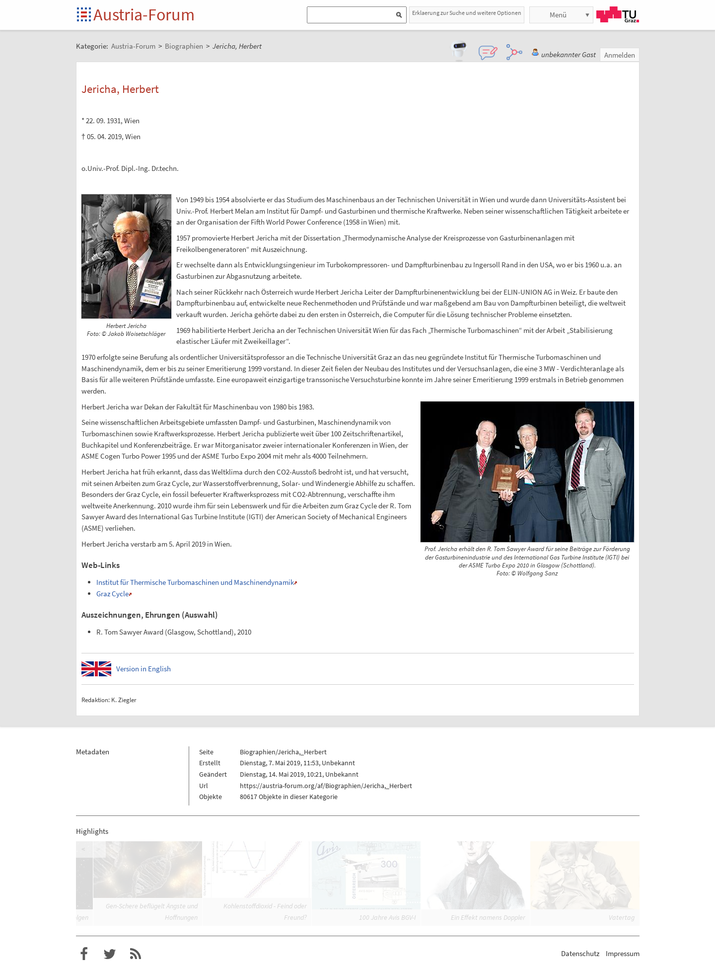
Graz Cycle (112, 593)
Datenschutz (580, 953)
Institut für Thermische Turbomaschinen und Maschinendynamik (195, 582)
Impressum (623, 953)
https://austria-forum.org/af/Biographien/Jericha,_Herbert (326, 785)
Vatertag (622, 917)
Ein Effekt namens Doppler (488, 917)
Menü (558, 14)
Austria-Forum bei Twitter (110, 954)
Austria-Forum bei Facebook (84, 954)
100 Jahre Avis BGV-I (387, 917)
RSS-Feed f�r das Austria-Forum (135, 954)
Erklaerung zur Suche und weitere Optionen (466, 12)
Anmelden (619, 55)
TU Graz (617, 14)
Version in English (143, 668)
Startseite (84, 15)
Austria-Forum (144, 14)
